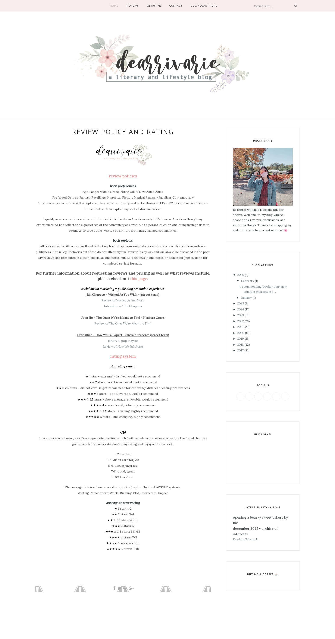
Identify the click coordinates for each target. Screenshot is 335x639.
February (247, 281)
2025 (240, 303)
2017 (240, 350)
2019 (240, 339)
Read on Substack (245, 539)
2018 (240, 345)
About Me (154, 5)
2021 (240, 327)
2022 (240, 321)
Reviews (132, 5)
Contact (175, 5)
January (246, 298)
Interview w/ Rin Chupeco (123, 306)
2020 (240, 333)
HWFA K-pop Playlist (123, 341)
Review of (122, 300)
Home (114, 5)
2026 (240, 275)
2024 (240, 309)
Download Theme (204, 5)
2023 (240, 315)
